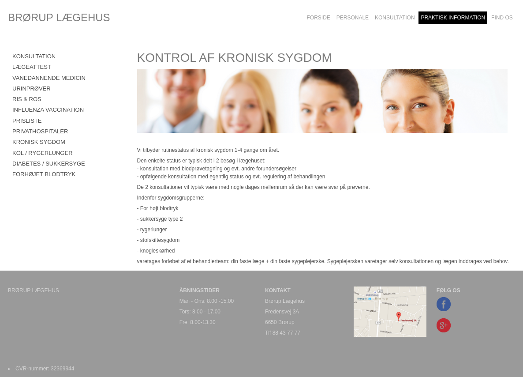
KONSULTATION (34, 56)
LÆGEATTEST (31, 67)
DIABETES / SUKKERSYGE (48, 163)
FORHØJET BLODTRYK (43, 174)
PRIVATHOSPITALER (40, 131)
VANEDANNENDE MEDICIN (49, 78)
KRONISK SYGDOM (38, 142)
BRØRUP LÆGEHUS (59, 17)
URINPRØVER (31, 88)
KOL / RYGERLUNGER (42, 153)
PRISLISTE (26, 120)
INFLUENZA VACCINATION (48, 109)
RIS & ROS (26, 99)
